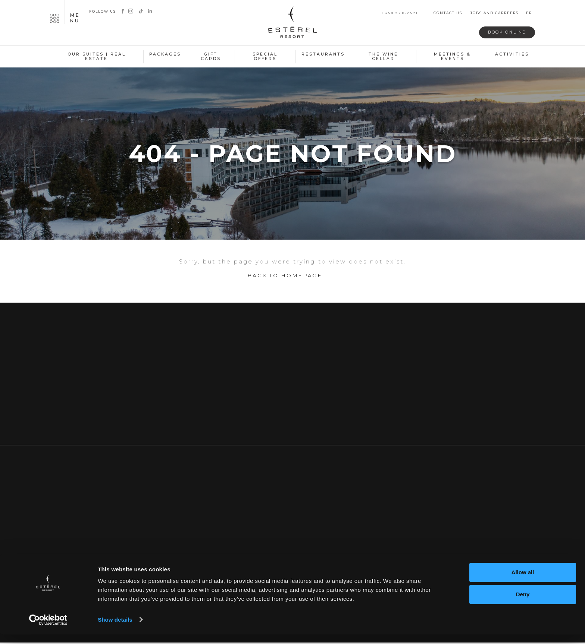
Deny (523, 604)
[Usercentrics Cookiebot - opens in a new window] (48, 629)
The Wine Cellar (383, 56)
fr (529, 13)
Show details (115, 629)
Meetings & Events (452, 56)
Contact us (448, 13)
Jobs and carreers (494, 13)
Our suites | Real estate (97, 56)
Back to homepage (285, 279)
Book (504, 32)
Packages (165, 54)
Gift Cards (211, 56)
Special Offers (265, 56)
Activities (512, 54)
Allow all (523, 582)
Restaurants (323, 54)
